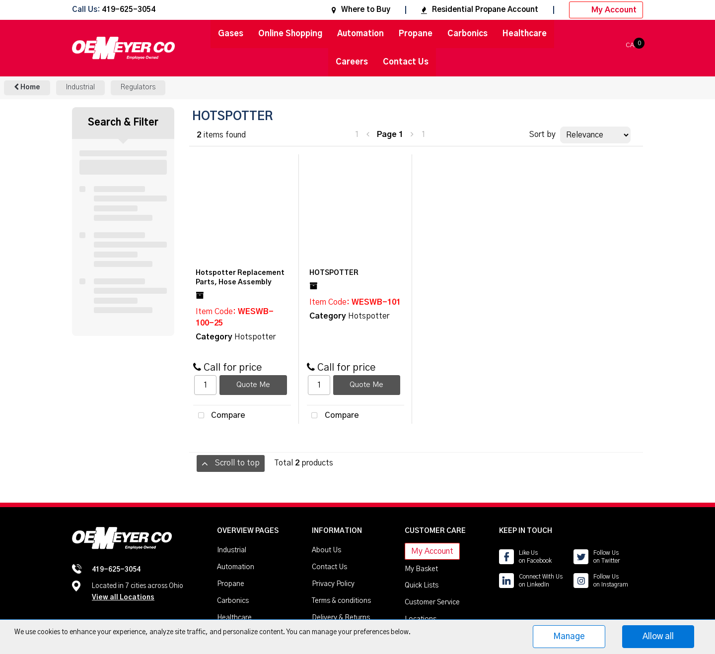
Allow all (658, 636)
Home (27, 87)
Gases (230, 34)
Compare (219, 416)
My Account (606, 10)
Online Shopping (290, 34)
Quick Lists (421, 585)
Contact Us (406, 62)
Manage (569, 636)
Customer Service (432, 602)
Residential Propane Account (479, 9)
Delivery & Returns (341, 617)
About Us (326, 550)
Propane (415, 34)
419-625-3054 (128, 10)
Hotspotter (255, 337)
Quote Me (253, 385)
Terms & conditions (341, 600)
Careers (352, 62)
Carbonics (467, 34)
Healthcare (524, 34)
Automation (360, 34)
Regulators (138, 87)
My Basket (421, 569)
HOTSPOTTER (333, 272)
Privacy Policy (333, 584)
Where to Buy (361, 9)
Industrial (80, 87)
